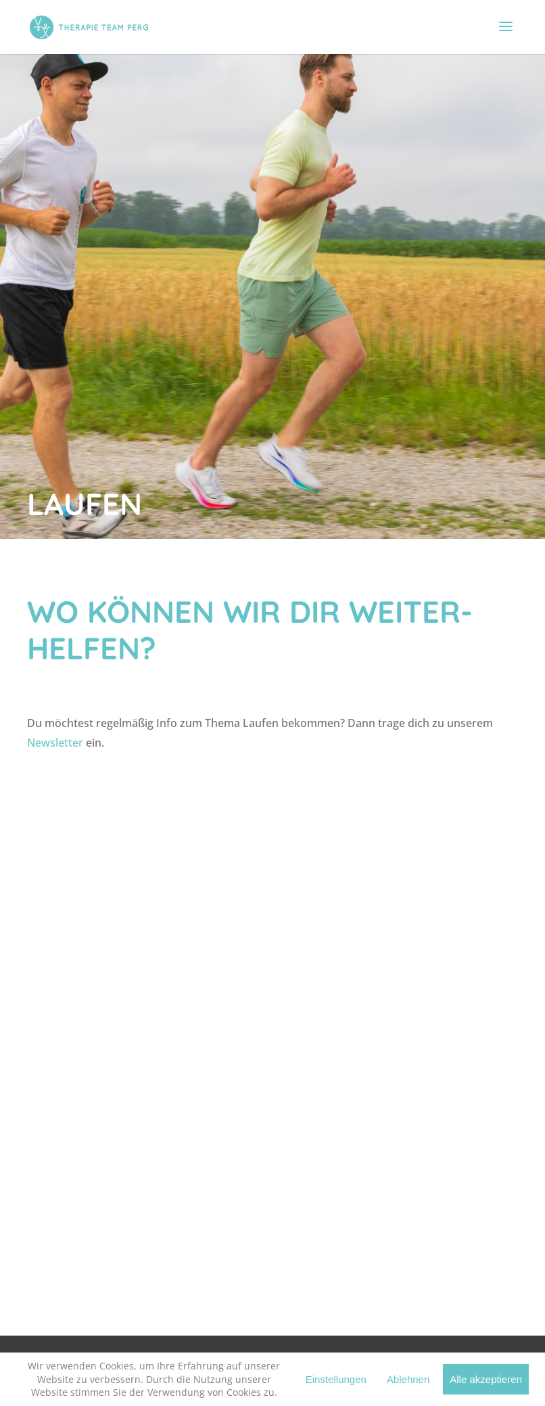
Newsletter (55, 742)
